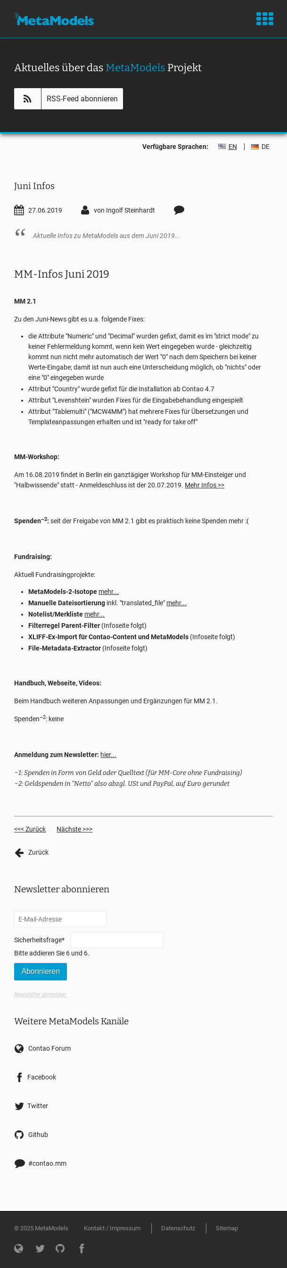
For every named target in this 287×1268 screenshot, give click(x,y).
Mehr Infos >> (204, 485)
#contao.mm (47, 1163)
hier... (108, 754)
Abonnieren (40, 971)
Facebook (41, 1077)
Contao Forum (49, 1048)
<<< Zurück (30, 829)
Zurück (38, 852)
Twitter (37, 1106)
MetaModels (54, 19)
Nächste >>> (74, 829)
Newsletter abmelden (40, 994)
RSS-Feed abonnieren (82, 98)
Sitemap (227, 1228)
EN (233, 146)
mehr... (108, 591)
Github (38, 1134)
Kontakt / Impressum (112, 1228)
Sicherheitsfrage (39, 939)
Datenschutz (178, 1228)
